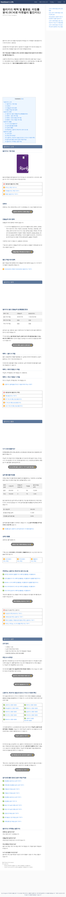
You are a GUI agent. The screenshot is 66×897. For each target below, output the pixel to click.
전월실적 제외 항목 (11, 108)
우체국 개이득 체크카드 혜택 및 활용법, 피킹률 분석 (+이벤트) (18, 867)
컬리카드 (6, 864)
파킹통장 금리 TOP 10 (10, 801)
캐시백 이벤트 (28, 720)
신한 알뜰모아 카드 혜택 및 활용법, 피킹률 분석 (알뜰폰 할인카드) (22, 578)
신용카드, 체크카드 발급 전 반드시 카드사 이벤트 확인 (20, 137)
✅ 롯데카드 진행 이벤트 (31, 708)
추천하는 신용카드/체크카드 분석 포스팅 (16, 129)
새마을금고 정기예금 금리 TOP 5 (13, 817)
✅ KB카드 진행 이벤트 (30, 705)
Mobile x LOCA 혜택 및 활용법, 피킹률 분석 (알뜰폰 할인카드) (21, 582)
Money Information (9, 862)
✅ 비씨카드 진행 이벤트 (10, 711)
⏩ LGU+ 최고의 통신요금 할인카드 (13, 406)
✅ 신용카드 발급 (29, 718)
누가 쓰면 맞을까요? (11, 123)
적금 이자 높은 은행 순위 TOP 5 (13, 809)
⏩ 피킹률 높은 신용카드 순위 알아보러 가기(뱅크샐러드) (18, 529)
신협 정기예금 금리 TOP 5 (11, 813)
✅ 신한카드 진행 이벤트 (10, 705)
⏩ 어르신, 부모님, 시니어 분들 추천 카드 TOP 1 (16, 623)
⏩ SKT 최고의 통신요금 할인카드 (12, 399)
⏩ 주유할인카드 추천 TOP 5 (11, 191)
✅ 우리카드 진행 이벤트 (31, 715)
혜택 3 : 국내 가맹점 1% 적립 (13, 120)
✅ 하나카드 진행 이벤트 (10, 715)
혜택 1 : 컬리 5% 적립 (11, 116)
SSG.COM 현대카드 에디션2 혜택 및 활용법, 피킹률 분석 (19, 586)
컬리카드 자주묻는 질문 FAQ (13, 141)
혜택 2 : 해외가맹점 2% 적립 (13, 118)
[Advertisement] (22, 28)
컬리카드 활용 (7, 121)
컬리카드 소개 (7, 102)
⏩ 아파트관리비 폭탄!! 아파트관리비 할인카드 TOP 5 (17, 269)
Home (35, 2)
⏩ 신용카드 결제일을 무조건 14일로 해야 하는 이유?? (17, 384)
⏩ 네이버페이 (7, 559)
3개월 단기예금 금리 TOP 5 (11, 793)
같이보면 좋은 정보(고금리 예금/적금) (15, 139)
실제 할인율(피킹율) (11, 125)
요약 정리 (8, 133)
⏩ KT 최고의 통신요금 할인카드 (12, 402)
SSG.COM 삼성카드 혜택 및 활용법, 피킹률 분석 (17, 590)
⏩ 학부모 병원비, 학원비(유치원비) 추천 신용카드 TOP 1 (19, 620)
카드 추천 (6, 561)
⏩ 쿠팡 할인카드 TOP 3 (10, 396)
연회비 (7, 106)
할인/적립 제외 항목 (11, 110)
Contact (59, 2)
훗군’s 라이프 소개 (44, 2)
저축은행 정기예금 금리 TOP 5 (12, 821)
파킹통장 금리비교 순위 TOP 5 (12, 781)
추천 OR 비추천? (10, 135)
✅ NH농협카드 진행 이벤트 (11, 708)
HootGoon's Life (7, 2)
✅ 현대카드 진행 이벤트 (10, 719)
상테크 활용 (9, 127)
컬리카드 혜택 (7, 112)
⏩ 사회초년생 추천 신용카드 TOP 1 (13, 617)
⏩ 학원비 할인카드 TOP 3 (10, 194)
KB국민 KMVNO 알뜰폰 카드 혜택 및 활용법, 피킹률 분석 (19, 574)
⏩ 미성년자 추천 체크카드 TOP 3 (12, 613)
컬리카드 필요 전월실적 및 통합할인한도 (16, 114)
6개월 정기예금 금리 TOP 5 (11, 789)
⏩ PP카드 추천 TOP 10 (9, 187)
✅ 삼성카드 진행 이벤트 (31, 711)
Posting (53, 2)
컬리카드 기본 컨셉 (11, 104)
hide (22, 99)
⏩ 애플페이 (34, 559)
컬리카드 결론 (7, 131)
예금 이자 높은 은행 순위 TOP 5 (13, 805)
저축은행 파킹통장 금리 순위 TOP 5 (14, 785)
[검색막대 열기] (64, 2)
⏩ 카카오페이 (21, 559)
